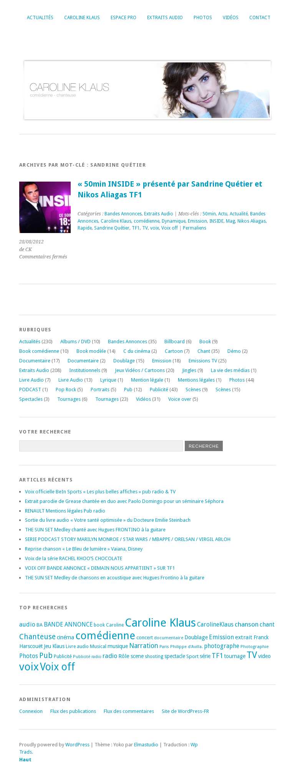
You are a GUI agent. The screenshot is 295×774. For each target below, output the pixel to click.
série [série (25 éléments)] (205, 656)
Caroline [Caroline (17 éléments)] (115, 625)
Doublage (124, 361)
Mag (230, 221)
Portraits (100, 389)
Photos (203, 17)
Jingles (189, 370)
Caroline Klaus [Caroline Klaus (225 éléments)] (160, 622)
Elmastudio (146, 745)
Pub (128, 389)
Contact (259, 17)
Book (205, 341)
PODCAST (30, 389)
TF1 (136, 228)
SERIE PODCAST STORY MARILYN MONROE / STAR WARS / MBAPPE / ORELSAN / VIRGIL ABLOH (127, 539)
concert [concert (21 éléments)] (144, 637)
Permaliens (194, 228)
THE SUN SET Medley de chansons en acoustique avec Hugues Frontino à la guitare (114, 577)
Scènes (193, 389)
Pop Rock (66, 389)
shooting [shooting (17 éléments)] (154, 656)
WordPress (77, 745)
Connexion (31, 711)
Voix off (169, 228)
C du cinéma (136, 351)
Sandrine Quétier (111, 228)
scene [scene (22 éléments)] (137, 656)
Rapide (85, 228)
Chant (203, 351)
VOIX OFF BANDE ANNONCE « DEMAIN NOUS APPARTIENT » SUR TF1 (100, 568)
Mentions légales (196, 380)
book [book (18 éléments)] (99, 625)
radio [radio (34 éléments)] (110, 656)
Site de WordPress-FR (185, 711)
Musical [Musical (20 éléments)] (98, 646)
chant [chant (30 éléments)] (267, 624)
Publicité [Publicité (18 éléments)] (63, 656)
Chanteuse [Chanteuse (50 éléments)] (37, 636)
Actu (222, 214)
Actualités (40, 17)
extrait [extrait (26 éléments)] (243, 637)
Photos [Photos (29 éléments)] (28, 656)
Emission (197, 221)
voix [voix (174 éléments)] (29, 666)
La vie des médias (230, 370)
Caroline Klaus (82, 17)
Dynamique (174, 221)
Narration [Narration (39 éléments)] (143, 646)
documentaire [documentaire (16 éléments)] (168, 637)
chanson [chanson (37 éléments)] (247, 624)
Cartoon (174, 351)
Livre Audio (31, 380)
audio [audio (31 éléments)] (27, 624)
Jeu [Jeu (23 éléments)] (47, 646)
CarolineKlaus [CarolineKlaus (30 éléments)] (215, 624)
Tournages (69, 399)
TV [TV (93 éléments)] (252, 655)
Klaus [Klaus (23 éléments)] (58, 646)
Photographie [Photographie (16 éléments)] (254, 646)
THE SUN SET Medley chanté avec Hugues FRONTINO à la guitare (95, 530)
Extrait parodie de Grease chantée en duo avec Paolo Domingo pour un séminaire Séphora (124, 501)
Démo (234, 351)
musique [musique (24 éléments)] (118, 646)
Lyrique (108, 380)
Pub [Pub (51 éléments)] (46, 655)
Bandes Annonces (123, 214)
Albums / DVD (75, 341)
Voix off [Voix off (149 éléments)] (57, 667)
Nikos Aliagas (251, 221)
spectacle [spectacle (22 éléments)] (174, 656)
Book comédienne (39, 351)
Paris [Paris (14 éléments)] (164, 646)
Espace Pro (123, 17)
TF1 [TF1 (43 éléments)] (217, 656)
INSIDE (216, 221)
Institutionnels (84, 370)
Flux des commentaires (129, 711)
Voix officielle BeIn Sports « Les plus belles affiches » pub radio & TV (100, 492)
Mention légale (147, 380)
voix (154, 228)
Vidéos (231, 17)
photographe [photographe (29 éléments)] (221, 646)
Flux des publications (73, 711)
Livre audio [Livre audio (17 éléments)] (77, 646)
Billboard (174, 341)
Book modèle (91, 351)
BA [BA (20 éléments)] (39, 625)
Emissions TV (203, 361)
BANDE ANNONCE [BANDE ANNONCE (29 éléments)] (68, 624)
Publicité (159, 389)
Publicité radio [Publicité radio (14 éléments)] (87, 656)
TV (145, 228)
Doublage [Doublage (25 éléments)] (196, 637)
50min (209, 214)
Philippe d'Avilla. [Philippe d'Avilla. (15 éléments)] (186, 646)
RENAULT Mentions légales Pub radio (65, 511)
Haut (25, 759)
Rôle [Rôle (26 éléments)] (123, 656)
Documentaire (34, 361)
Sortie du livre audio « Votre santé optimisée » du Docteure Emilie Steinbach (108, 520)
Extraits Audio (165, 17)
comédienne (146, 221)
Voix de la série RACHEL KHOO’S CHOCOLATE (73, 558)
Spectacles (31, 399)
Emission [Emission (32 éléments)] (221, 637)
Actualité (239, 214)
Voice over (179, 399)
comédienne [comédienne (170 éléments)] (105, 635)
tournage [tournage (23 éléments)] (234, 656)
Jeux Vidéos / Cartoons (140, 370)
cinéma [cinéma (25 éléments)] (65, 637)
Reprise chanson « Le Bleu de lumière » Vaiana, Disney (84, 549)
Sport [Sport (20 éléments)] (192, 656)
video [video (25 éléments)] (264, 656)
